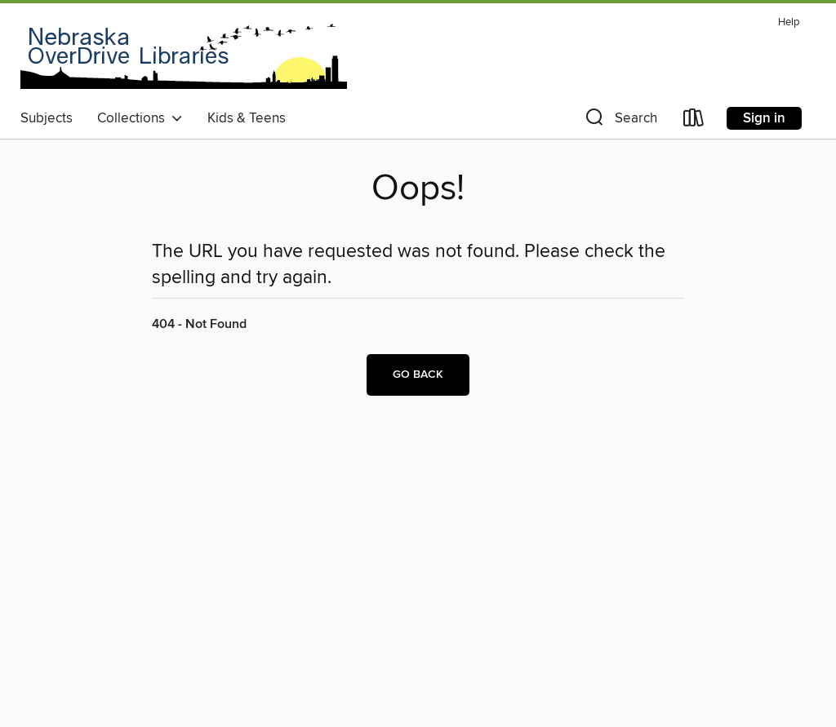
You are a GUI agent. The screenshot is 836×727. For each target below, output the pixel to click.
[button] (619, 121)
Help (788, 22)
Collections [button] (140, 118)
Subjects (46, 118)
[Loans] (693, 121)
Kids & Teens (246, 118)
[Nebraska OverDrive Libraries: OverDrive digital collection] (183, 56)
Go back (418, 374)
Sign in (764, 118)
